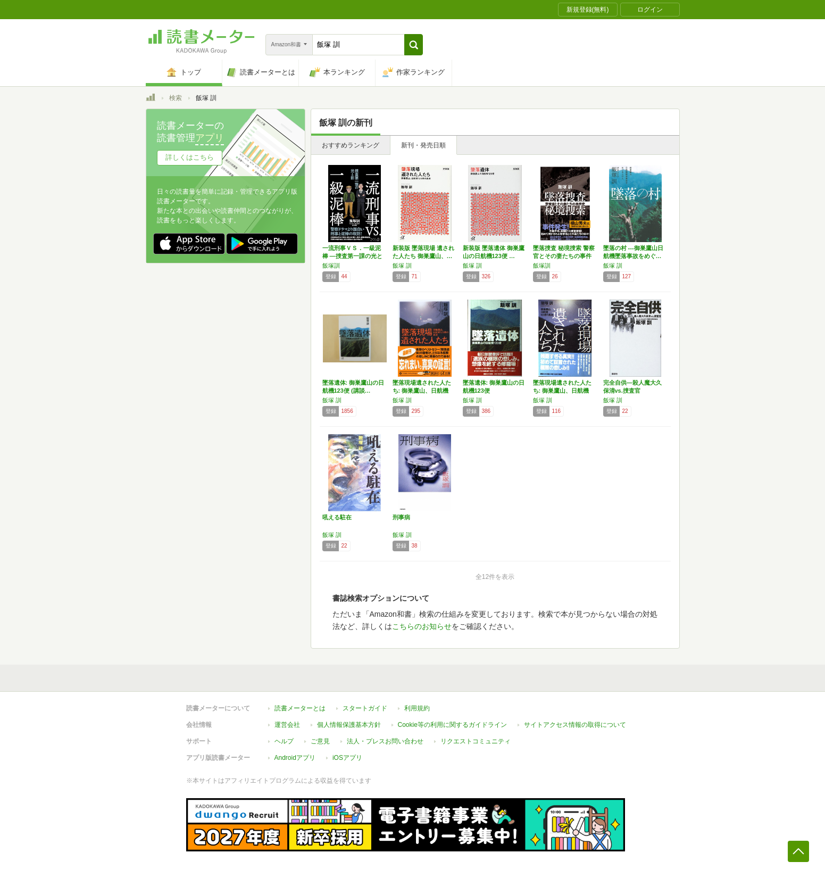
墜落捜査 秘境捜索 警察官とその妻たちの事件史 (564, 256)
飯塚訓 (331, 265)
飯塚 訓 (402, 265)
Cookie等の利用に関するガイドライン (452, 725)
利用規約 (417, 708)
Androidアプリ (294, 758)
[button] (413, 44)
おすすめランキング (350, 145)
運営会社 (287, 725)
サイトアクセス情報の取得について (575, 725)
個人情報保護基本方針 (349, 725)
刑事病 (401, 517)
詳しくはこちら (189, 157)
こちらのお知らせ (422, 626)
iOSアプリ (347, 758)
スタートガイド (365, 708)
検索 (175, 98)
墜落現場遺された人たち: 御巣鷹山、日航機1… (422, 390)
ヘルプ (284, 741)
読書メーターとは (300, 708)
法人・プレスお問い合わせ (385, 741)
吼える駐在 (337, 517)
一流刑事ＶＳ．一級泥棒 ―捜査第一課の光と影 (352, 256)
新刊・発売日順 (423, 145)
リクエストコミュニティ (475, 741)
